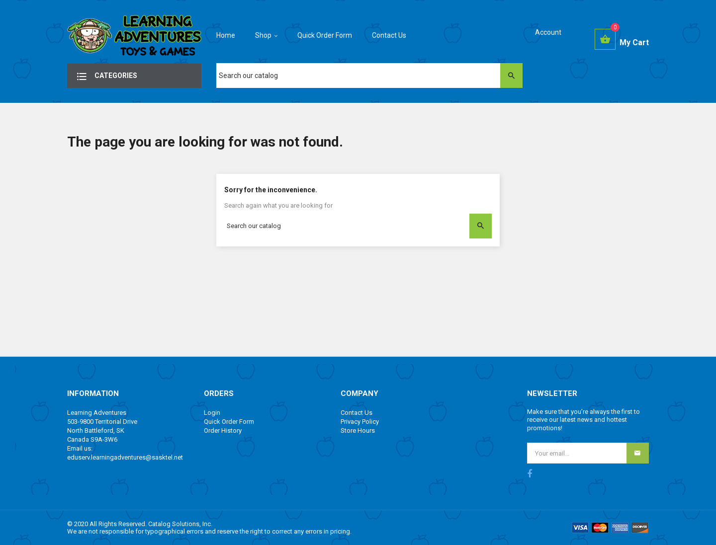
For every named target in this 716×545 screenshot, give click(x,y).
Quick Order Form (229, 421)
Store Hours (358, 430)
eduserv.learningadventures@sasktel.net (125, 457)
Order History (223, 430)
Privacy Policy (360, 421)
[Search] (369, 75)
